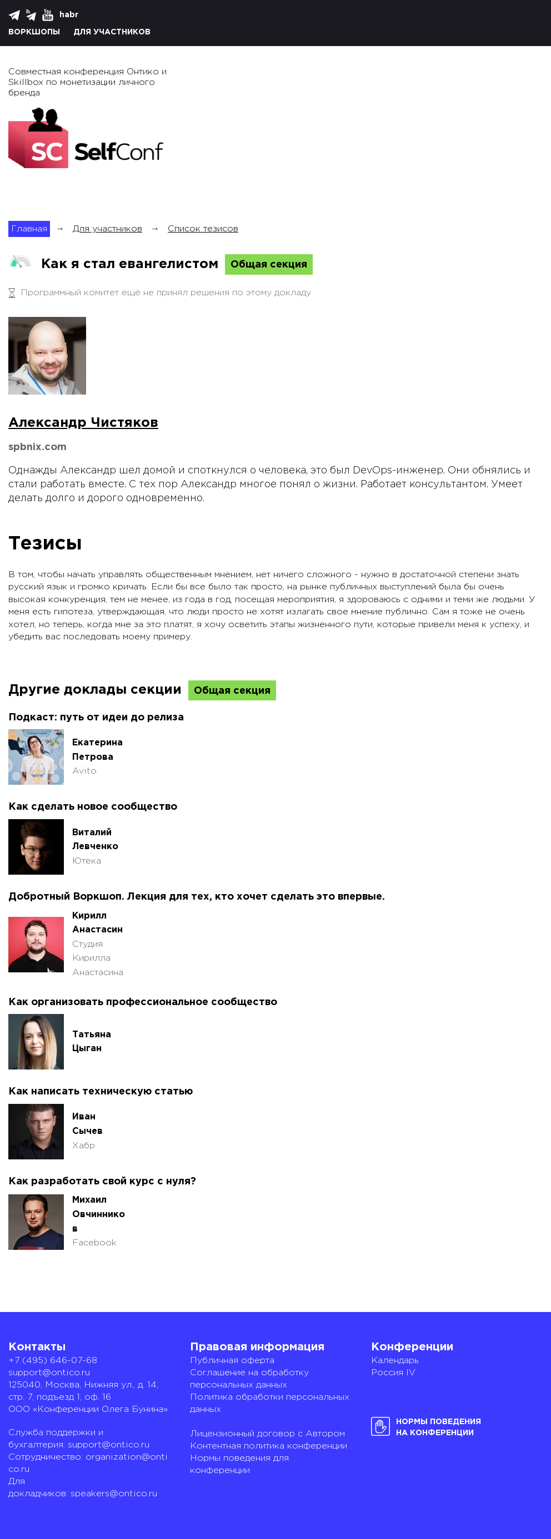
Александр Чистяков (83, 423)
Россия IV (393, 1373)
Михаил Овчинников (98, 1214)
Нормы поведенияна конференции (438, 1427)
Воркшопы (34, 32)
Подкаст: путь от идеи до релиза (96, 717)
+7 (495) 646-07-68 (52, 1360)
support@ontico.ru (49, 1373)
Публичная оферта (232, 1360)
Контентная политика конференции (268, 1446)
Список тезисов (203, 229)
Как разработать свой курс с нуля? (102, 1181)
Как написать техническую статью (100, 1091)
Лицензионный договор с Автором (267, 1434)
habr (68, 15)
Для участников (112, 32)
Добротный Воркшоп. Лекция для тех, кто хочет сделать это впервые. (196, 896)
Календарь (395, 1360)
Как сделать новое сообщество (92, 807)
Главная (29, 229)
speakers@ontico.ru (114, 1494)
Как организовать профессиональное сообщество (142, 1002)
